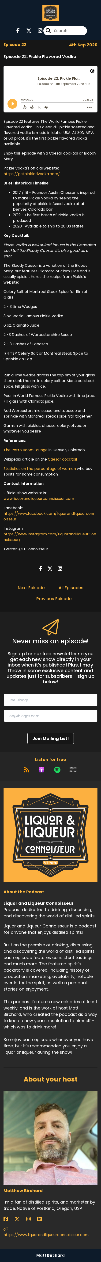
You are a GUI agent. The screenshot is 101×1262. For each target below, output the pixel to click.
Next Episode (31, 588)
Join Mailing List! (50, 738)
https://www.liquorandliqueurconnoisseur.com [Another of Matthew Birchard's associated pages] (46, 1232)
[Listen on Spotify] (57, 769)
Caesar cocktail (62, 459)
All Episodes (71, 588)
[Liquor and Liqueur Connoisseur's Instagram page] (37, 30)
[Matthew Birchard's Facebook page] (9, 1219)
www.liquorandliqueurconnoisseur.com (39, 498)
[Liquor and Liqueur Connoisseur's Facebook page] (18, 30)
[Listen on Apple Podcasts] (41, 769)
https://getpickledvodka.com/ (32, 174)
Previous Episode (54, 599)
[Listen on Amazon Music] (73, 769)
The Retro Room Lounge (26, 450)
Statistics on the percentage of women (40, 468)
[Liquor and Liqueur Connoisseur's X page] (26, 30)
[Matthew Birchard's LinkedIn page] (42, 1219)
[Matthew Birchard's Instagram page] (31, 1219)
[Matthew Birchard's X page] (20, 1219)
